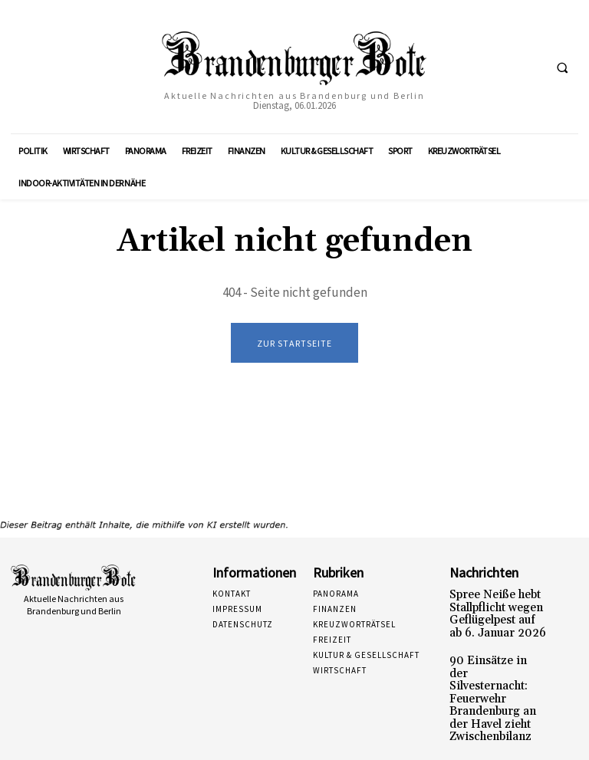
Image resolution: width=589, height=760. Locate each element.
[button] (562, 67)
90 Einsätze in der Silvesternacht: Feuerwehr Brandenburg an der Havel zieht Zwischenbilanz (494, 677)
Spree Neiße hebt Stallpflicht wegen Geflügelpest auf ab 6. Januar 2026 (495, 611)
